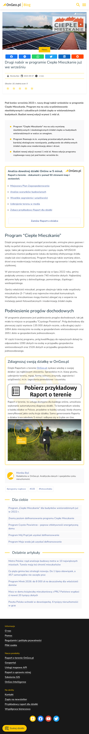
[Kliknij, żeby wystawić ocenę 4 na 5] (26, 88)
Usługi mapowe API (16, 667)
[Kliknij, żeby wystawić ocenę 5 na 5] (32, 88)
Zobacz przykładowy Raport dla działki (31, 210)
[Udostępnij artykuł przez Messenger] (25, 56)
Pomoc (8, 635)
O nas (8, 630)
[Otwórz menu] (84, 4)
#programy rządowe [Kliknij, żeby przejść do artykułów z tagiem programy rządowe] (16, 488)
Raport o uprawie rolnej (18, 672)
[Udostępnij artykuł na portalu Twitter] (51, 56)
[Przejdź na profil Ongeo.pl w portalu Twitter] (56, 719)
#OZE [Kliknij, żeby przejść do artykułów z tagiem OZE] (32, 488)
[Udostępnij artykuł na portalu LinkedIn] (64, 56)
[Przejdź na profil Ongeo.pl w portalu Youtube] (48, 719)
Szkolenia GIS (12, 677)
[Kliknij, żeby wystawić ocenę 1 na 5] (8, 88)
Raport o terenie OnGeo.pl (19, 658)
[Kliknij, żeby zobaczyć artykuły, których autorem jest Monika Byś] (22, 473)
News (44, 49)
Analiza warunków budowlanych (28, 192)
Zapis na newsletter (16, 699)
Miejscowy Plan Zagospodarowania (29, 186)
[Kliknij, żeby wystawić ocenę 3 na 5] (20, 88)
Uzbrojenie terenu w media (25, 204)
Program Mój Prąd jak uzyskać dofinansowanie (33, 535)
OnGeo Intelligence (15, 682)
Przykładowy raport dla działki (21, 704)
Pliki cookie (11, 645)
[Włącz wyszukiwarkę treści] (78, 5)
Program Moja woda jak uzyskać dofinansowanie (35, 541)
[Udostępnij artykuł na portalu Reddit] (78, 56)
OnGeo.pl (42, 368)
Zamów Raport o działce (44, 221)
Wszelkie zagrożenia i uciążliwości (29, 198)
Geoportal (10, 662)
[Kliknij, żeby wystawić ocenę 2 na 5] (14, 88)
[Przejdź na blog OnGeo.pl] (33, 719)
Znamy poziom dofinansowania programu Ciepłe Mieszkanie (41, 518)
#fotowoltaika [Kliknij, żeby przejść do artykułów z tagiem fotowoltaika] (45, 488)
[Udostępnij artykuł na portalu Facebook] (11, 56)
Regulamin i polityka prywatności (23, 640)
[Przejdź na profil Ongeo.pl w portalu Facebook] (41, 719)
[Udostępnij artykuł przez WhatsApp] (38, 56)
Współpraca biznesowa (17, 709)
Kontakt (9, 694)
